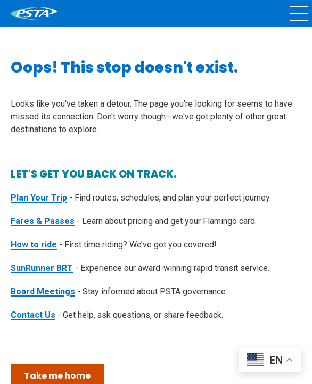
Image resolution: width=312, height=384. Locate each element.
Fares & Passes (43, 221)
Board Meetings (43, 291)
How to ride (34, 244)
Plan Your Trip (39, 198)
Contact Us (33, 315)
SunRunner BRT (42, 268)
